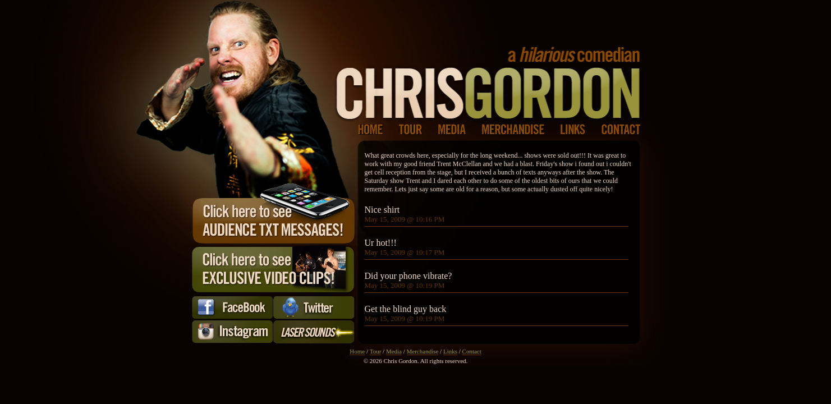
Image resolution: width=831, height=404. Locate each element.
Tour (376, 351)
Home (357, 351)
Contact (471, 351)
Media (394, 351)
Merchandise (423, 351)
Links (450, 351)
